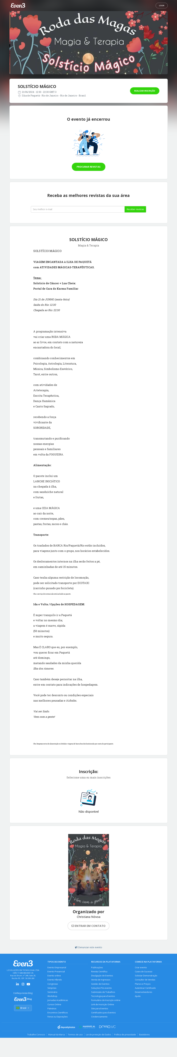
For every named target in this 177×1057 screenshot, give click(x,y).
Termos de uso (75, 1035)
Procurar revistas (88, 166)
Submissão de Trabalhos (103, 992)
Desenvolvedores (143, 992)
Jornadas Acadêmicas (57, 1000)
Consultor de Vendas (145, 979)
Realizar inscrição (144, 90)
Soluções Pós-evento (101, 988)
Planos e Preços (142, 984)
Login (161, 5)
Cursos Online (54, 1004)
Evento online (54, 975)
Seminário (52, 992)
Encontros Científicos (57, 1013)
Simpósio (51, 988)
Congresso (52, 984)
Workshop (52, 996)
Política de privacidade (125, 1035)
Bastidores (145, 1035)
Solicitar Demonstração (146, 975)
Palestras (51, 1009)
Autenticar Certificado (145, 988)
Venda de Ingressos (100, 979)
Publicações (97, 967)
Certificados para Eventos (103, 1013)
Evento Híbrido (54, 979)
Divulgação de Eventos (102, 975)
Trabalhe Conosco (36, 1035)
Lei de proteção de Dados (98, 1035)
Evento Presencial (56, 971)
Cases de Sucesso (143, 971)
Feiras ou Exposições (57, 1017)
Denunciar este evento (88, 947)
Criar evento (141, 967)
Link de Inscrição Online (102, 1004)
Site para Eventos (99, 1009)
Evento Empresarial (56, 967)
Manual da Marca (56, 1035)
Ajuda (137, 996)
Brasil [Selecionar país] (23, 1008)
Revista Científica (99, 971)
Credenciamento (99, 1017)
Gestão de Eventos (100, 984)
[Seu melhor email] (78, 209)
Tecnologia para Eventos (103, 996)
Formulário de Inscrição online (105, 1000)
